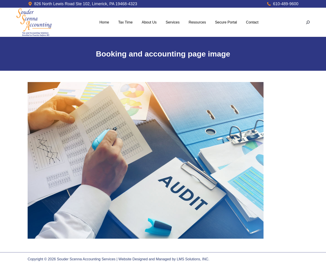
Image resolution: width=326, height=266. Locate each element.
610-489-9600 (285, 4)
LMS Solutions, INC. (193, 259)
